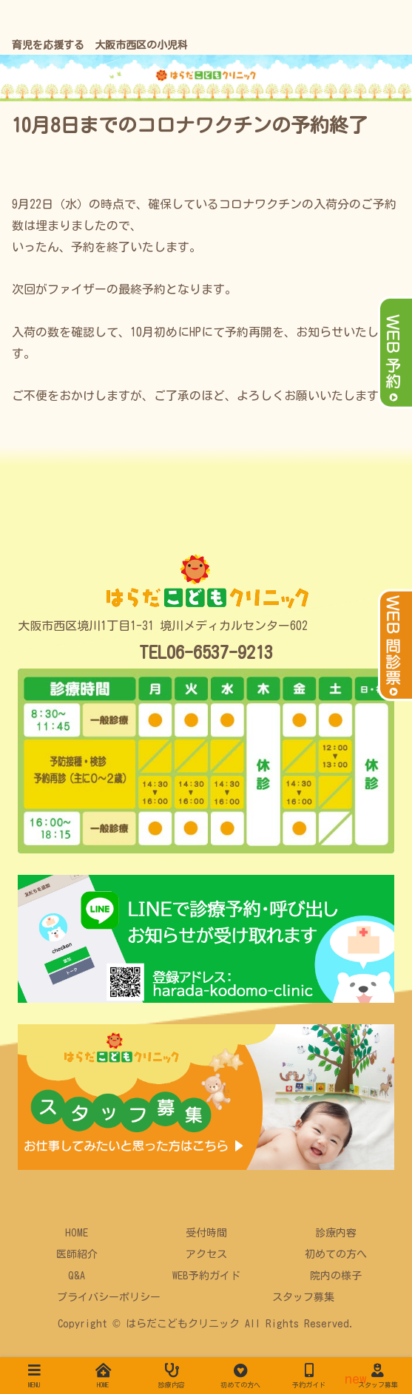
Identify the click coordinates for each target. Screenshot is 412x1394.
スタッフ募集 (303, 1297)
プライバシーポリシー (109, 1297)
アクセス (206, 1254)
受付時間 (206, 1233)
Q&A (76, 1275)
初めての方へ (336, 1254)
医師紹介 (77, 1254)
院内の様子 (336, 1275)
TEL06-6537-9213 (206, 652)
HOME (76, 1233)
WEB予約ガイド (206, 1275)
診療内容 (336, 1233)
